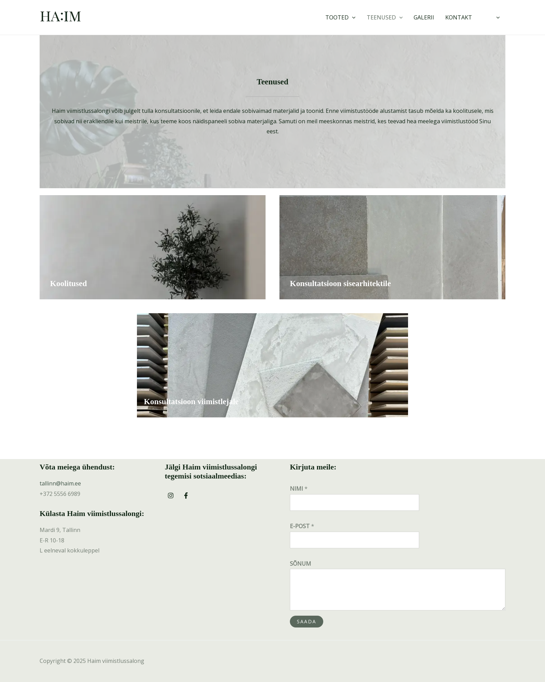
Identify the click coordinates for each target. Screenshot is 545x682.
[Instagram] (171, 495)
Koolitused (68, 283)
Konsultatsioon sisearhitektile (340, 283)
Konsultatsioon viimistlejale (191, 401)
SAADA (306, 621)
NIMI (299, 488)
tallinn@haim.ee (60, 483)
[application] (352, 17)
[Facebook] (186, 495)
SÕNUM (300, 563)
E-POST (302, 526)
